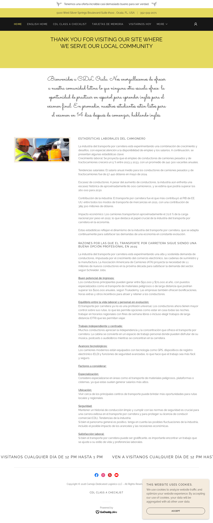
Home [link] (18, 24)
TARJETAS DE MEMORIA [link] (107, 24)
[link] (96, 475)
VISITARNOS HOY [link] (140, 24)
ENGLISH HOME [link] (37, 24)
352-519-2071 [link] (148, 12)
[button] (162, 24)
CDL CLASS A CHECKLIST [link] (70, 24)
